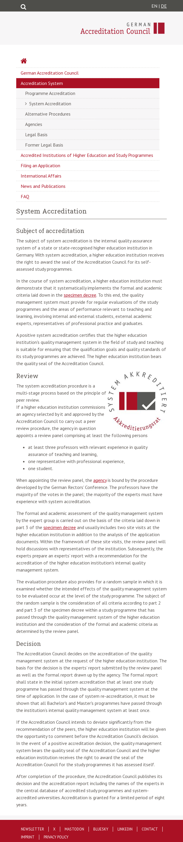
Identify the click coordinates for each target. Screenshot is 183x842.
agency (100, 480)
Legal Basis (36, 134)
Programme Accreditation (50, 93)
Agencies (33, 124)
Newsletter (32, 829)
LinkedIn (125, 829)
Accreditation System (42, 83)
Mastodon (74, 829)
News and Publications (43, 186)
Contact (150, 829)
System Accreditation (50, 103)
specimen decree (80, 295)
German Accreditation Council (50, 73)
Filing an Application (40, 165)
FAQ (25, 196)
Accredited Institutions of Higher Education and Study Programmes (87, 155)
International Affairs (41, 176)
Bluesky (100, 829)
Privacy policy (56, 837)
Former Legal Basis (44, 145)
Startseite (40, 62)
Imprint (28, 837)
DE (164, 6)
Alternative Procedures (48, 114)
